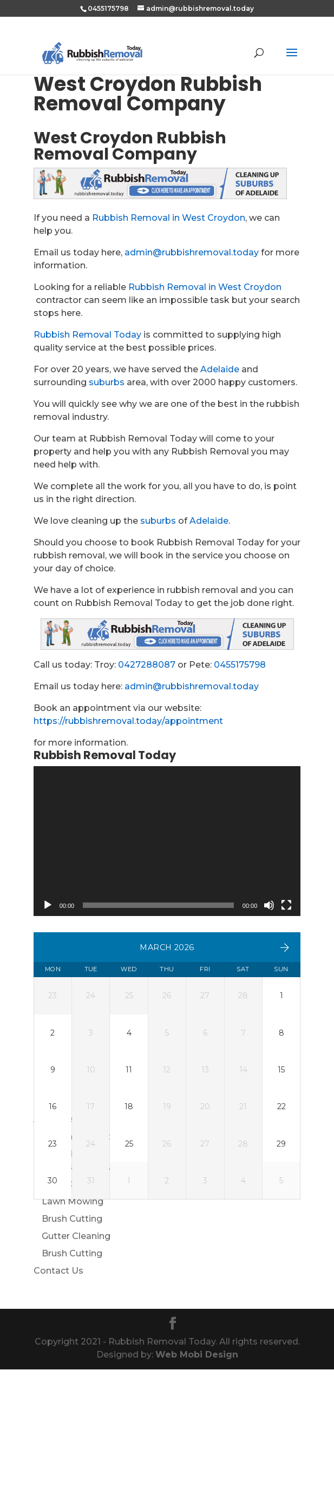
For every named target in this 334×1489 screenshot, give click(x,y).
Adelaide (219, 369)
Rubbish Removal (81, 1286)
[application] (167, 841)
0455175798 (240, 665)
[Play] (47, 905)
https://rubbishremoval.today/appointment (128, 721)
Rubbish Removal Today (87, 335)
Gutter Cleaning (76, 1355)
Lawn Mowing (72, 1321)
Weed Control (72, 1304)
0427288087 (146, 665)
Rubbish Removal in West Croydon (168, 218)
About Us (54, 1239)
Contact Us (58, 1390)
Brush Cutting (72, 1338)
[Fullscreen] (286, 905)
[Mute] (269, 905)
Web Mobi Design (196, 1474)
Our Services (61, 1273)
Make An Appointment (84, 1256)
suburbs (107, 382)
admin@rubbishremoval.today (192, 252)
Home (47, 1221)
